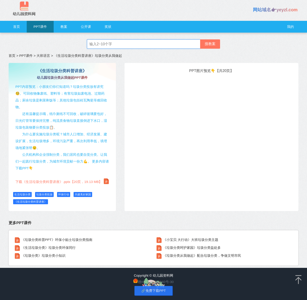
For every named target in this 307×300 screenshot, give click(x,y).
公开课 (86, 27)
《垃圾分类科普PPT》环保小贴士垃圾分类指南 (56, 240)
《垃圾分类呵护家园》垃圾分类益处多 (192, 248)
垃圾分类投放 (44, 194)
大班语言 (43, 56)
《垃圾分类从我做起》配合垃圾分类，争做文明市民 (202, 255)
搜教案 (210, 44)
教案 (63, 27)
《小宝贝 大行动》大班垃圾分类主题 (190, 240)
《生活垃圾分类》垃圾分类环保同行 (48, 248)
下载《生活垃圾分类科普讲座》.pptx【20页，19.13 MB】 (62, 181)
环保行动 (63, 194)
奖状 (108, 27)
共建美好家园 (83, 194)
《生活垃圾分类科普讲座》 (30, 201)
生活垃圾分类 (22, 194)
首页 (16, 27)
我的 (290, 27)
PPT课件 (40, 27)
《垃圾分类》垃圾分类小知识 (43, 255)
